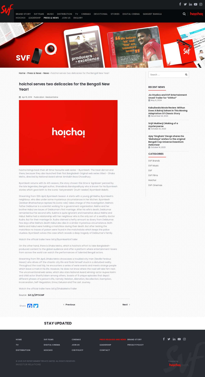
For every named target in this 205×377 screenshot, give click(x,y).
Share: (23, 305)
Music (50, 14)
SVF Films (39, 14)
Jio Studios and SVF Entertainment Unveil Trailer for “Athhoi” (167, 96)
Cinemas (86, 14)
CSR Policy (77, 350)
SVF (150, 170)
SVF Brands (154, 160)
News (46, 73)
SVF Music (153, 165)
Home (22, 73)
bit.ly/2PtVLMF (36, 295)
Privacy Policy (135, 345)
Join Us (66, 17)
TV (76, 14)
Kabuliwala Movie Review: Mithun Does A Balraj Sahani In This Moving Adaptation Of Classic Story (167, 110)
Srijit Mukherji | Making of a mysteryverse (163, 125)
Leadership (35, 17)
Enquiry (78, 17)
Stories (115, 14)
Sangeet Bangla (152, 14)
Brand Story (23, 14)
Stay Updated (58, 323)
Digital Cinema (131, 14)
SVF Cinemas (155, 185)
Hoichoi (20, 17)
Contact (105, 350)
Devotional (101, 14)
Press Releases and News (113, 339)
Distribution (64, 14)
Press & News (51, 17)
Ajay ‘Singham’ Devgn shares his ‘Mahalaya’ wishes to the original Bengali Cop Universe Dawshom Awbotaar (166, 140)
